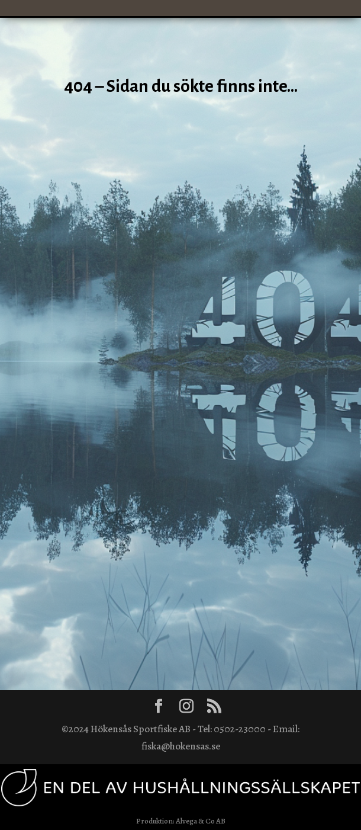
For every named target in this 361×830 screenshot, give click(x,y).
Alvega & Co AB (200, 821)
